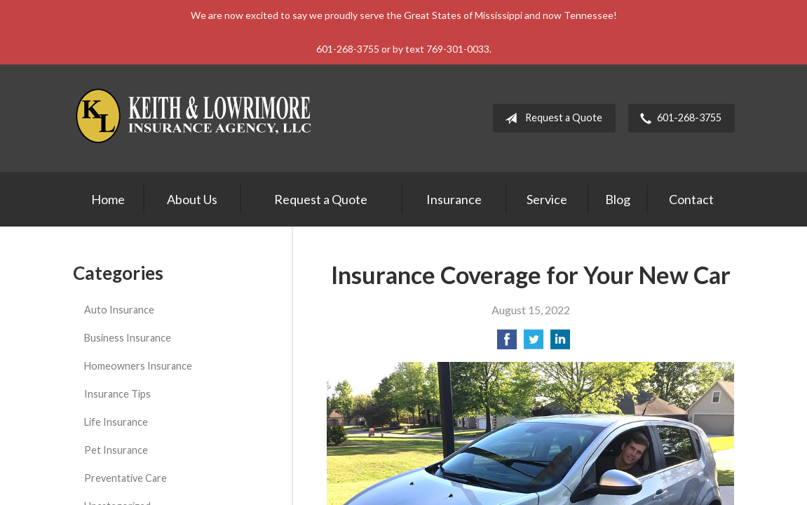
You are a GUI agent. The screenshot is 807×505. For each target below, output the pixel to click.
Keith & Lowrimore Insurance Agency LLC (195, 118)
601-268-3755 (678, 118)
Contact (691, 199)
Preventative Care (125, 478)
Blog (617, 199)
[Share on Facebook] (507, 343)
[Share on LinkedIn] (560, 343)
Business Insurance (127, 338)
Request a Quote (550, 118)
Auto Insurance (119, 310)
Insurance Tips (117, 394)
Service (547, 199)
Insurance (454, 199)
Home (108, 199)
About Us (192, 199)
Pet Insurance (116, 450)
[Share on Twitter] (533, 343)
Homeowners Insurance (138, 366)
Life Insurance (116, 422)
